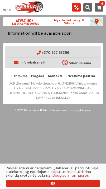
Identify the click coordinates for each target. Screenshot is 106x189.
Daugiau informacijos (70, 175)
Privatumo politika (80, 75)
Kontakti (55, 75)
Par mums (19, 75)
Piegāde (37, 75)
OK (53, 183)
